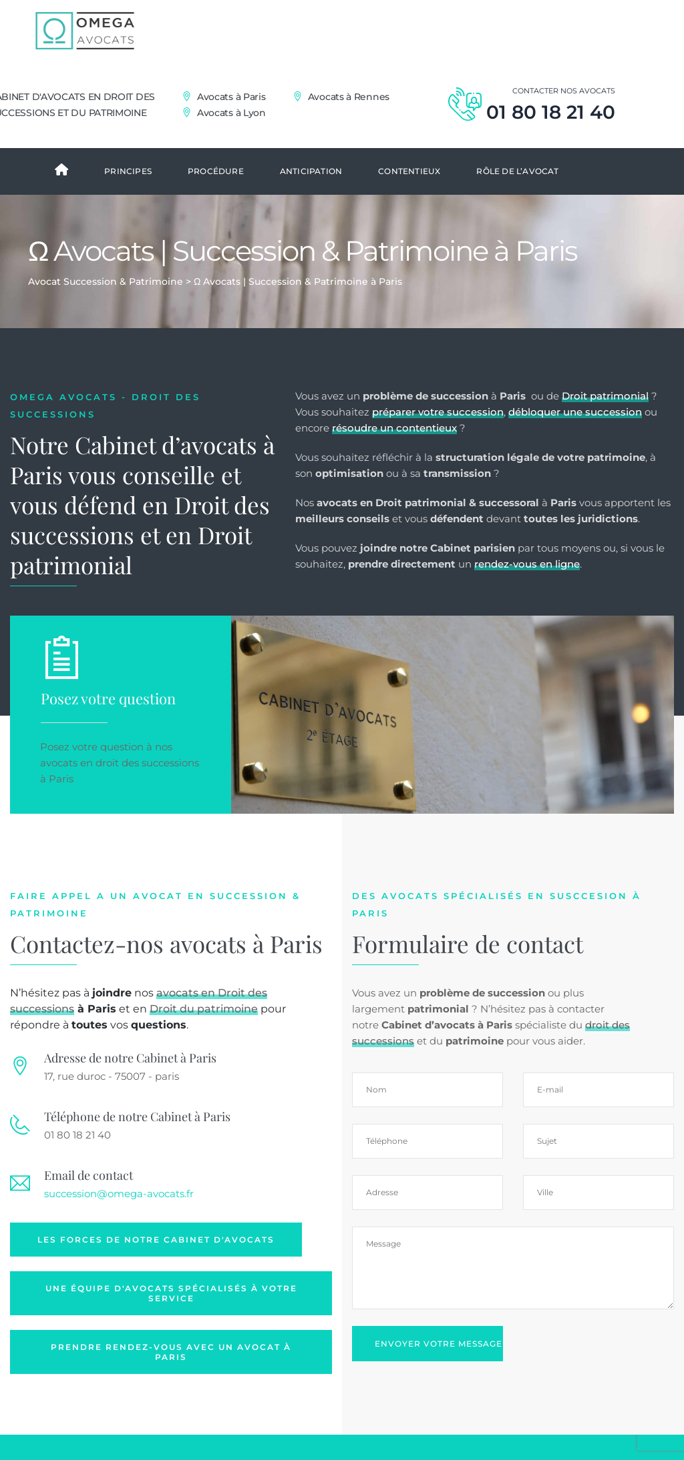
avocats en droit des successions (119, 788)
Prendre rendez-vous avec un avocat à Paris (171, 1377)
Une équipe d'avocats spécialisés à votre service (171, 1319)
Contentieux (409, 196)
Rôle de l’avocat (517, 196)
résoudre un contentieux (394, 453)
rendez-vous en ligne (527, 589)
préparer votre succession (438, 437)
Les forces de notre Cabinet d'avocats (156, 1265)
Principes (128, 196)
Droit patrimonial (605, 421)
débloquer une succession (575, 437)
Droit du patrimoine (204, 1034)
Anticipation (311, 196)
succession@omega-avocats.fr (119, 1219)
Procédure (216, 196)
